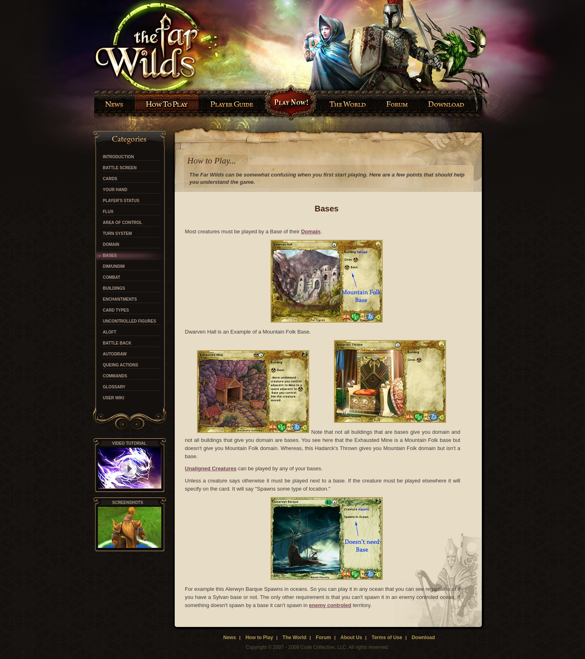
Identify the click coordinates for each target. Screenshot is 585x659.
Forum (323, 637)
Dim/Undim (114, 267)
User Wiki (113, 398)
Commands (115, 376)
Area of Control (122, 223)
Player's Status (121, 201)
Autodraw (115, 354)
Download (423, 637)
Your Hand (115, 190)
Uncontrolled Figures (129, 321)
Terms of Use (387, 637)
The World (294, 637)
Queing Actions (120, 365)
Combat (111, 278)
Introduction (118, 157)
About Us (351, 637)
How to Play (259, 637)
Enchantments (120, 299)
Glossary (114, 387)
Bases (110, 256)
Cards (110, 179)
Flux (108, 212)
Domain (111, 245)
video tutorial (129, 443)
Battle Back (117, 343)
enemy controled (330, 605)
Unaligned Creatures (210, 468)
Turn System (117, 234)
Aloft (109, 332)
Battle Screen (119, 168)
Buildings (114, 288)
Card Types (116, 310)
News (229, 637)
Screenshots (127, 502)
